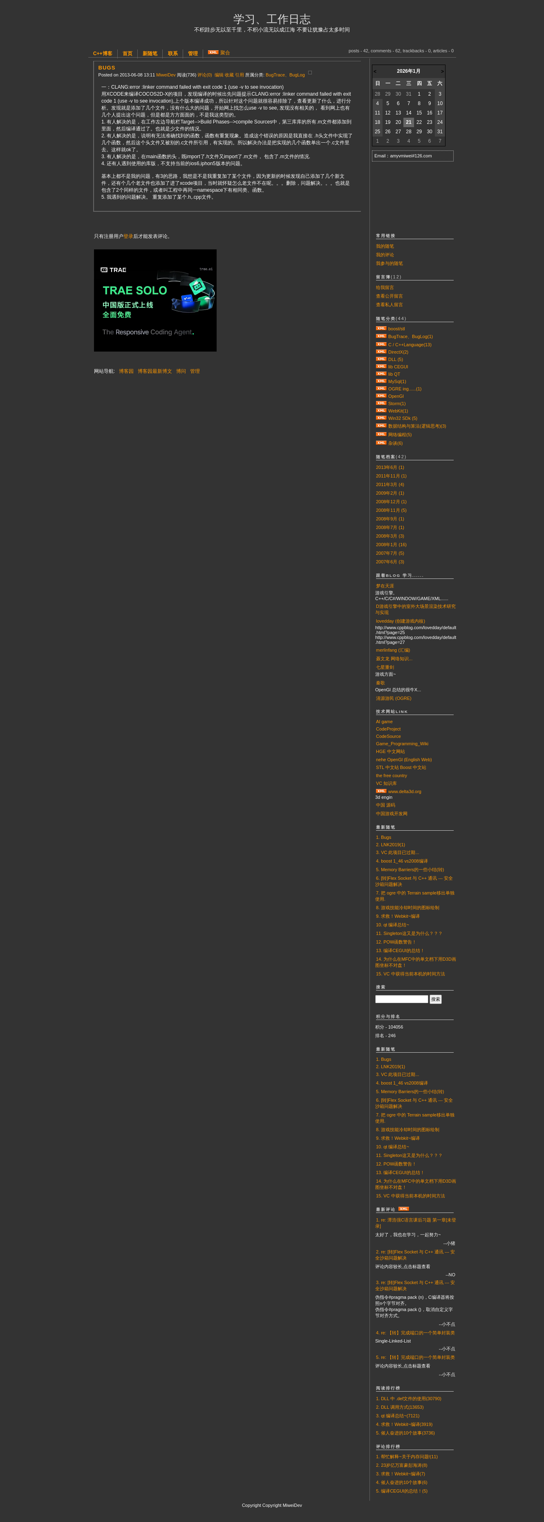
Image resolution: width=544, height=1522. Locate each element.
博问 (181, 371)
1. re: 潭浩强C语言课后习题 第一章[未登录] (415, 1222)
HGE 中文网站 (390, 751)
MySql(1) (397, 381)
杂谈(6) (395, 443)
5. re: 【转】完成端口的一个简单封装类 (415, 1357)
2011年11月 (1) (391, 475)
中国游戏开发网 (391, 813)
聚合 (225, 53)
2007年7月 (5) (390, 553)
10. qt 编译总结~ (392, 924)
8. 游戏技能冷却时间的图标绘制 (407, 907)
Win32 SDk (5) (402, 418)
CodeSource (388, 736)
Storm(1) (397, 403)
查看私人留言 (389, 304)
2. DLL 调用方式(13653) (400, 1407)
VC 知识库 (386, 783)
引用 (239, 74)
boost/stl (396, 328)
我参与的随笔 (389, 263)
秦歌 (380, 682)
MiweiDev (165, 74)
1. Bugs (383, 837)
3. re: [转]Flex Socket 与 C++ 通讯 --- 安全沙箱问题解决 (415, 1285)
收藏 (229, 74)
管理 (193, 53)
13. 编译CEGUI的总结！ (400, 950)
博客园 (126, 371)
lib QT (394, 374)
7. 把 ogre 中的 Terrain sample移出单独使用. (414, 895)
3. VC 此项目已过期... (397, 852)
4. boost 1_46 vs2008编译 (402, 861)
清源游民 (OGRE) (394, 698)
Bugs (107, 68)
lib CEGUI (398, 366)
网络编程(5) (400, 434)
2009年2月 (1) (390, 493)
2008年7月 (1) (390, 527)
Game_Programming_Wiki (402, 743)
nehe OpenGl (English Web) (404, 759)
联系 (173, 53)
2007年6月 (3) (390, 561)
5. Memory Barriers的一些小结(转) (410, 869)
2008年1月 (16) (391, 544)
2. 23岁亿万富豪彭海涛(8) (402, 1465)
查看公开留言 (389, 296)
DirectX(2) (398, 352)
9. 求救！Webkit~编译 (398, 916)
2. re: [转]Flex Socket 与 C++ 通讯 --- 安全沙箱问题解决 (415, 1254)
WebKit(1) (398, 410)
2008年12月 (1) (391, 501)
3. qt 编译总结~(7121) (397, 1415)
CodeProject (388, 728)
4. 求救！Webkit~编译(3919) (404, 1424)
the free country (391, 775)
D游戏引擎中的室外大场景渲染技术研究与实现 (415, 609)
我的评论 (385, 254)
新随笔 (150, 53)
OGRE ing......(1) (404, 388)
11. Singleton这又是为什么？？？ (409, 933)
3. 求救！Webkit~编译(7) (400, 1473)
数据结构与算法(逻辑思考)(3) (417, 426)
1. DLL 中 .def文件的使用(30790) (408, 1398)
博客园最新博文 (155, 371)
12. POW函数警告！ (396, 941)
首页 (127, 53)
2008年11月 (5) (391, 510)
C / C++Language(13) (410, 344)
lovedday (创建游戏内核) (400, 621)
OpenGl (396, 396)
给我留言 (385, 287)
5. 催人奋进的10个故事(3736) (405, 1432)
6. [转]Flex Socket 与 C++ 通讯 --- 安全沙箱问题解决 (414, 881)
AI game (384, 721)
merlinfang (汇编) (393, 650)
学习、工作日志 (272, 19)
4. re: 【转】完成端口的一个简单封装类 (415, 1332)
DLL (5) (395, 359)
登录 (128, 236)
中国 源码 (385, 804)
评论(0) (204, 74)
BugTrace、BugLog (285, 74)
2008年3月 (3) (390, 535)
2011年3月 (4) (390, 484)
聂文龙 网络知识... (394, 658)
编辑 (219, 74)
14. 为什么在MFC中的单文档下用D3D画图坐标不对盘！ (415, 962)
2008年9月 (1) (390, 518)
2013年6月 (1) (390, 467)
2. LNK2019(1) (390, 844)
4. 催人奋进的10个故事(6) (402, 1482)
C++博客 (102, 53)
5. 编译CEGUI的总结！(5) (402, 1490)
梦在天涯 (385, 585)
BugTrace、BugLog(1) (410, 336)
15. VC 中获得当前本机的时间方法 (410, 973)
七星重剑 (385, 667)
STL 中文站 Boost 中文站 (401, 767)
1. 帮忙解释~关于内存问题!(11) (407, 1456)
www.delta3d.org (404, 791)
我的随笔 (385, 246)
